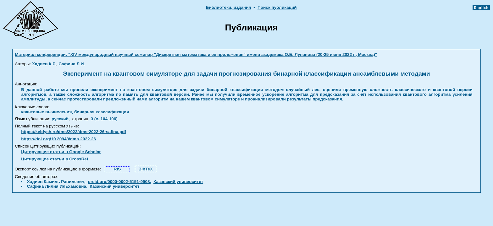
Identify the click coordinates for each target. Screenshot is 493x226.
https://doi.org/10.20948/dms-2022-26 (58, 139)
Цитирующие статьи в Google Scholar (61, 151)
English (481, 7)
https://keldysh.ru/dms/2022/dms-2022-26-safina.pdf (73, 131)
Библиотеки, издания (228, 7)
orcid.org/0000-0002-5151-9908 (119, 181)
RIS (117, 169)
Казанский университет (178, 181)
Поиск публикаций (277, 7)
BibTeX (145, 169)
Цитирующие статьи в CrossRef (54, 159)
